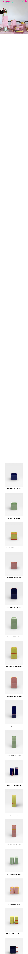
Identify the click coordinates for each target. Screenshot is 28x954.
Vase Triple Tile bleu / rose (14, 726)
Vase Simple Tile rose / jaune (14, 577)
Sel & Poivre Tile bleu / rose (14, 785)
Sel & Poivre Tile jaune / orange (14, 933)
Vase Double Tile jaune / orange (14, 666)
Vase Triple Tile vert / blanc (14, 755)
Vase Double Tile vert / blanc (14, 637)
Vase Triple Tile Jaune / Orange (14, 815)
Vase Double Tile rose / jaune (14, 696)
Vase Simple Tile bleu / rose (14, 488)
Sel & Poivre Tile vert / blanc (14, 874)
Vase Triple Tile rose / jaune (14, 844)
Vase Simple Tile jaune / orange (14, 548)
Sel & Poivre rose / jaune (14, 904)
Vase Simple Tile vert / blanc (14, 518)
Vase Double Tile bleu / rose (14, 607)
